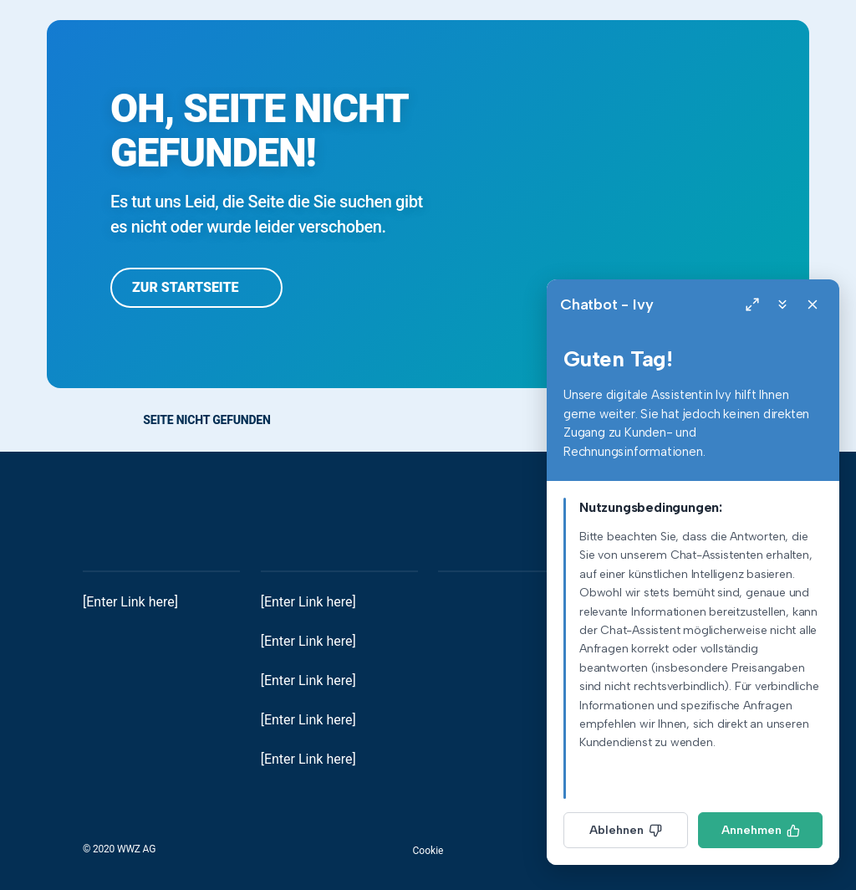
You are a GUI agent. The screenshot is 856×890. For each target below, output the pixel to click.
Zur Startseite (196, 287)
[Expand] (752, 304)
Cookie (428, 851)
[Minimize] (782, 304)
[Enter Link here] (130, 602)
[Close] (812, 304)
